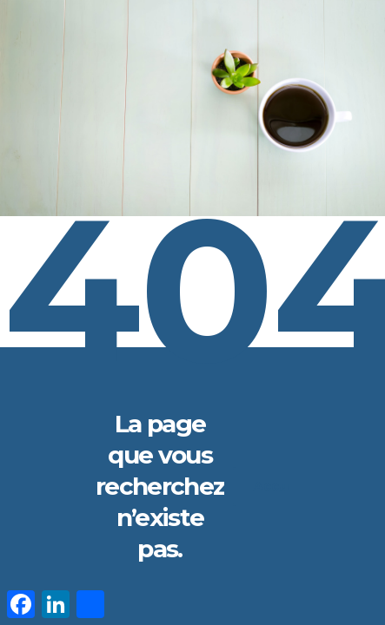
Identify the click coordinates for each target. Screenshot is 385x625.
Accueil (288, 486)
